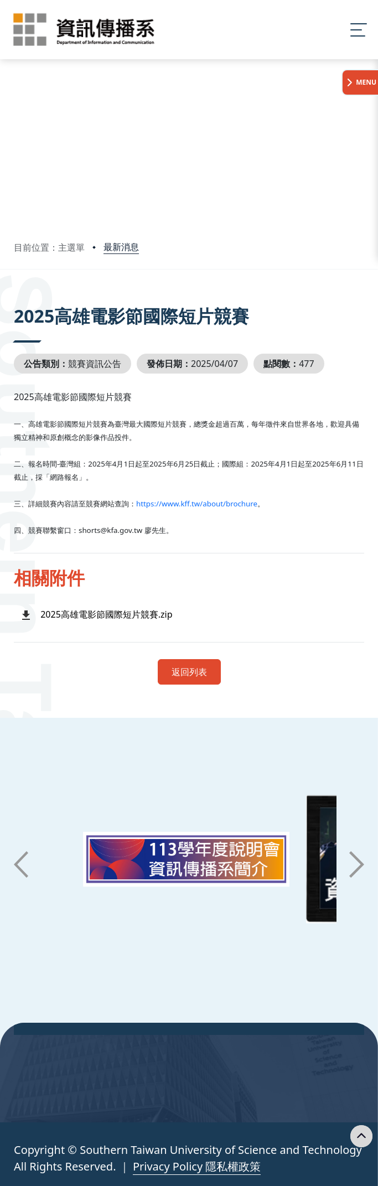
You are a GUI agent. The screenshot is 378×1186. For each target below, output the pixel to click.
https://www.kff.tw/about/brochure (196, 504)
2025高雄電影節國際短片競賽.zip (106, 614)
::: (16, 300)
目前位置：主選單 (49, 247)
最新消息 (121, 247)
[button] (21, 864)
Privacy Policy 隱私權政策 (197, 1166)
